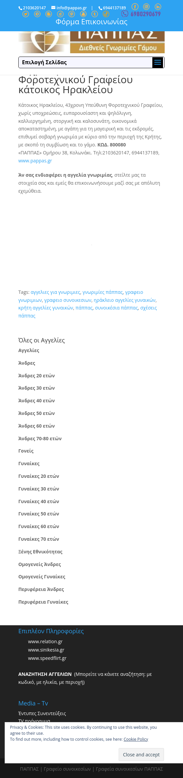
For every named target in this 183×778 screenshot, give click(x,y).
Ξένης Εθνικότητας (40, 551)
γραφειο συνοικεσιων (67, 300)
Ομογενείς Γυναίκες (41, 576)
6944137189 (114, 8)
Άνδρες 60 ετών (36, 426)
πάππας (84, 307)
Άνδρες (26, 363)
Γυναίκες (28, 463)
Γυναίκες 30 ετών (38, 489)
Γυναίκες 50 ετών (38, 513)
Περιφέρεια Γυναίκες (43, 602)
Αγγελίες (28, 350)
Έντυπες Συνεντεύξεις (42, 713)
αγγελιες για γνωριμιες (55, 292)
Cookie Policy (136, 739)
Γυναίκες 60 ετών (38, 526)
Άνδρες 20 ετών (36, 375)
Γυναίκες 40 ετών (38, 501)
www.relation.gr (45, 642)
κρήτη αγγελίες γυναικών (45, 307)
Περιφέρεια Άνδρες (41, 589)
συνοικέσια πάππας (116, 307)
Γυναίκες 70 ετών (38, 539)
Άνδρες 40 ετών (36, 400)
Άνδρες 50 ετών (36, 413)
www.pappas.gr (35, 160)
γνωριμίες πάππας (103, 292)
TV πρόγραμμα (34, 721)
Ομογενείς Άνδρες (39, 564)
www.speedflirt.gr (47, 658)
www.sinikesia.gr (46, 650)
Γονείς (25, 451)
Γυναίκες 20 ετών (38, 476)
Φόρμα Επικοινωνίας (91, 21)
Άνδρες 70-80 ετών (40, 438)
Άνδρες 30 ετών (36, 388)
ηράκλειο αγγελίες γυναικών (124, 300)
